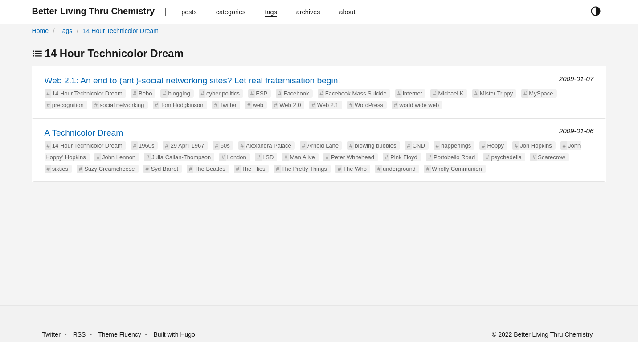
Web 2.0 (290, 105)
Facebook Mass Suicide (356, 93)
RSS (79, 334)
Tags (66, 30)
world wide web (419, 105)
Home (40, 30)
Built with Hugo (174, 334)
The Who (355, 168)
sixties (60, 168)
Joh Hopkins (536, 145)
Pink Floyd (403, 157)
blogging (179, 93)
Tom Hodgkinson (182, 105)
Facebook (296, 93)
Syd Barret (164, 168)
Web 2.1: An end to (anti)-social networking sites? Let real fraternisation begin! (192, 80)
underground (399, 168)
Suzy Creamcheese (109, 168)
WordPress (369, 105)
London (236, 157)
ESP (261, 93)
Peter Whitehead (352, 157)
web (258, 105)
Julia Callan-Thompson (181, 157)
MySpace (541, 93)
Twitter (228, 105)
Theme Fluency (120, 334)
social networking (122, 105)
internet (412, 93)
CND (419, 145)
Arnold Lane (323, 145)
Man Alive (302, 157)
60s (225, 145)
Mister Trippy (496, 93)
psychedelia (506, 157)
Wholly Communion (457, 168)
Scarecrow (551, 157)
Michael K (451, 93)
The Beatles (209, 168)
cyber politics (223, 93)
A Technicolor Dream (84, 132)
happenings (456, 145)
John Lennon (118, 157)
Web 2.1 (328, 105)
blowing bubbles (375, 145)
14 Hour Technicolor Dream (121, 30)
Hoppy (495, 145)
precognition (68, 105)
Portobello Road (454, 157)
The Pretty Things (304, 168)
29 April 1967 (187, 145)
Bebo (145, 93)
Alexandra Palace (268, 145)
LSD (268, 157)
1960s (146, 145)
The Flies (253, 168)
